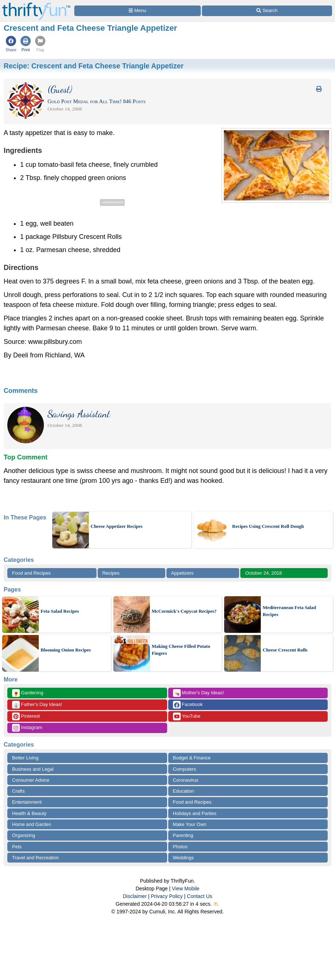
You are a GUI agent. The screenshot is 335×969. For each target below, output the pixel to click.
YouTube (186, 716)
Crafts (18, 791)
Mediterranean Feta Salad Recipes (289, 611)
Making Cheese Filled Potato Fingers (181, 649)
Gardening (27, 693)
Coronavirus (186, 780)
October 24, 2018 (263, 573)
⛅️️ (216, 904)
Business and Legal (32, 769)
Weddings (183, 857)
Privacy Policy (166, 896)
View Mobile (185, 888)
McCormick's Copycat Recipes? (184, 611)
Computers (184, 769)
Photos (180, 846)
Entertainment (27, 802)
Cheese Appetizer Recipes (117, 526)
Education (183, 791)
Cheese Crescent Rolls (285, 650)
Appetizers (182, 573)
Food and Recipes (31, 573)
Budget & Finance (192, 757)
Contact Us (199, 896)
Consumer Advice (30, 780)
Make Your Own (190, 824)
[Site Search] (267, 10)
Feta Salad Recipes (60, 611)
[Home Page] (36, 4)
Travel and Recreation (35, 857)
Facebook (188, 705)
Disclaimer (135, 896)
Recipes (111, 573)
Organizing (23, 835)
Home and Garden (31, 824)
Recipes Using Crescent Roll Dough (268, 526)
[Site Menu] (137, 10)
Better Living (25, 757)
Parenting (183, 835)
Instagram (27, 728)
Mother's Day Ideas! (198, 693)
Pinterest (26, 716)
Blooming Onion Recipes (66, 650)
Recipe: (94, 66)
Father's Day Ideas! (37, 705)
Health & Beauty (29, 813)
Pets (17, 846)
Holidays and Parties (195, 813)
